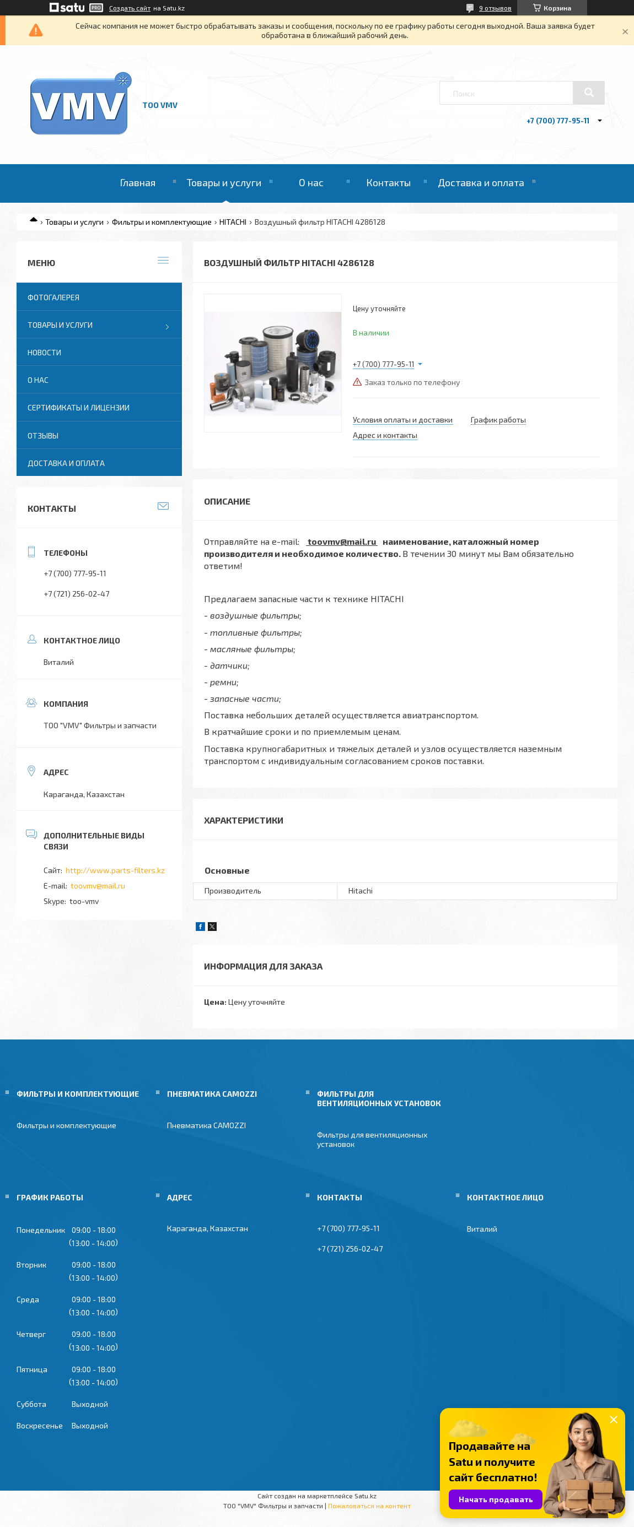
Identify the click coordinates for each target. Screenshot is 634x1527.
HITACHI (232, 221)
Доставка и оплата (481, 182)
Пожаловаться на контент (369, 1505)
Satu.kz (365, 1495)
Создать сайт (130, 8)
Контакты (388, 182)
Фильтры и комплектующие (162, 221)
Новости (44, 352)
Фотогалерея (53, 297)
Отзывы (43, 435)
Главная (137, 182)
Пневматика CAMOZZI (206, 1125)
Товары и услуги (224, 182)
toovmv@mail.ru (98, 885)
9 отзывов (495, 8)
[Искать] (589, 92)
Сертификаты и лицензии (79, 407)
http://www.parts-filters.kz (115, 870)
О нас (311, 182)
